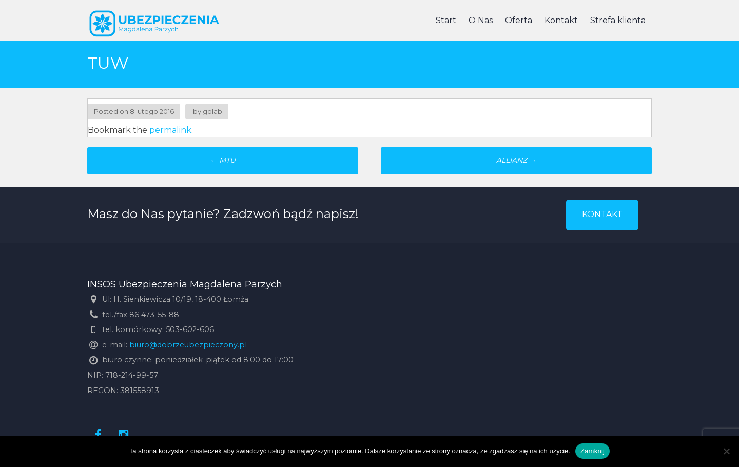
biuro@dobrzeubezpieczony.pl (188, 344)
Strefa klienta (618, 20)
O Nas (481, 20)
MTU (223, 160)
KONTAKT (602, 214)
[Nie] (726, 451)
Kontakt (561, 20)
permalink (170, 130)
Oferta (518, 20)
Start (446, 20)
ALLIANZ (516, 160)
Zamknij (592, 451)
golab (212, 111)
